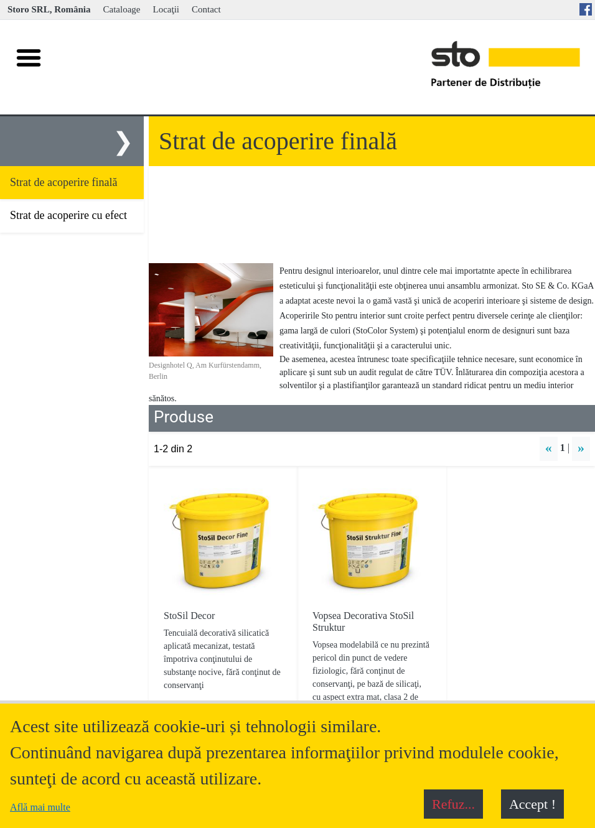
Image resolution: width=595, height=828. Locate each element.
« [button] (548, 447)
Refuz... (453, 804)
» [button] (581, 447)
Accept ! (532, 804)
